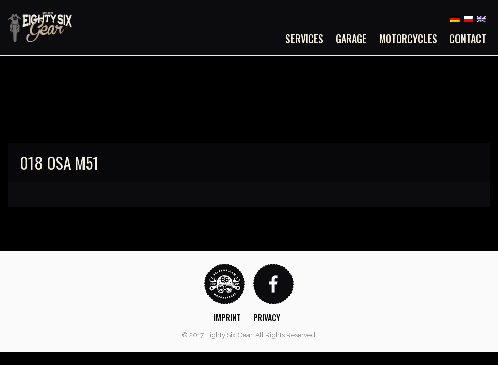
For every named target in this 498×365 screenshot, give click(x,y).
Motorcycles (408, 38)
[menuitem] (307, 38)
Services (304, 38)
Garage (351, 38)
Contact (467, 38)
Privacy (266, 318)
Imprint (227, 318)
